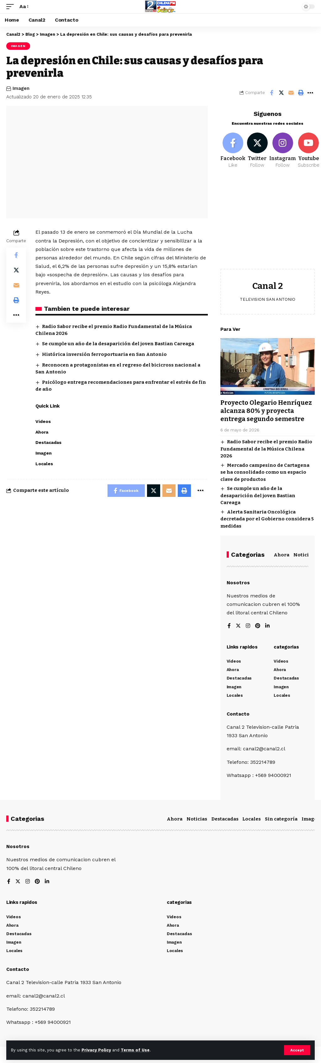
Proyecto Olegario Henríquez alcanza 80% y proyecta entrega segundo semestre (266, 411)
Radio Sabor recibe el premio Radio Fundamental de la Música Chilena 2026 (266, 449)
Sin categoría (281, 819)
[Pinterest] (257, 626)
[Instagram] (282, 151)
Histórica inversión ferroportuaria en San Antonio (104, 354)
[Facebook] (232, 151)
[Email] (291, 93)
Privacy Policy (96, 1050)
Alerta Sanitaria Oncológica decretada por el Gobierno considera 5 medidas (267, 519)
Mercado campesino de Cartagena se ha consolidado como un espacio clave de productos (264, 472)
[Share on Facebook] (271, 93)
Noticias (303, 555)
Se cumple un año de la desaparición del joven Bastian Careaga (118, 344)
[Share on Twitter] (281, 93)
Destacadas (225, 819)
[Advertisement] (267, 223)
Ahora (281, 555)
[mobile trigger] (11, 6)
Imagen (18, 46)
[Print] (300, 93)
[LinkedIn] (267, 626)
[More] (310, 93)
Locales (251, 819)
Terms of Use (135, 1050)
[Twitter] (257, 151)
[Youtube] (308, 151)
